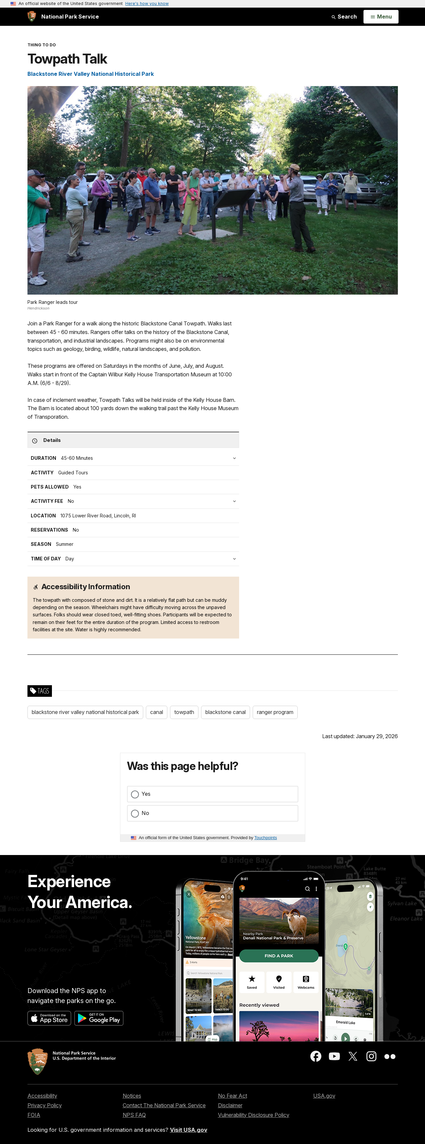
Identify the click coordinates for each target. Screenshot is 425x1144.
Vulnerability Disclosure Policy (253, 1115)
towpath (184, 712)
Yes (146, 793)
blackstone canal (225, 712)
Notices (132, 1095)
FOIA (33, 1115)
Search (344, 16)
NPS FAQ (134, 1115)
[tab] (135, 501)
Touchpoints (265, 837)
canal (156, 712)
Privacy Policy (44, 1105)
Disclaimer (230, 1105)
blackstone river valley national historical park (85, 712)
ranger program (275, 712)
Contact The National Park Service (164, 1105)
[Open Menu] (380, 17)
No (145, 813)
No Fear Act (232, 1095)
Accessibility (42, 1095)
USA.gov (324, 1095)
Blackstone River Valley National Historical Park (90, 74)
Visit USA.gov (188, 1129)
